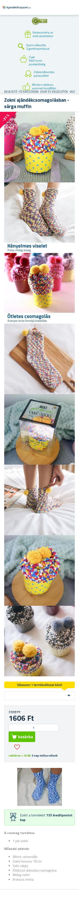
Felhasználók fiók (50, 11)
